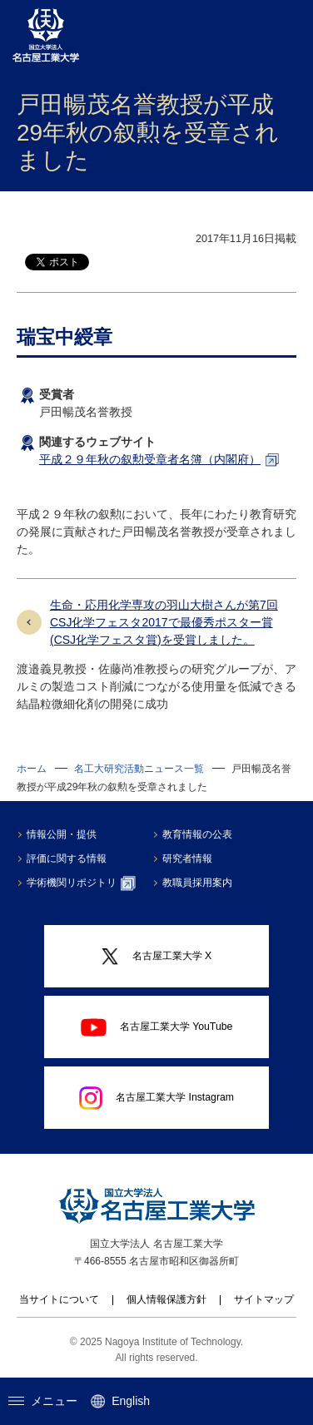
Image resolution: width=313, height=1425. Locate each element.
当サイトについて (59, 1299)
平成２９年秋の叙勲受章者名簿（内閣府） (150, 459)
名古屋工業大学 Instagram (156, 1098)
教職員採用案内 (197, 882)
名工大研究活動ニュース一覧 (139, 768)
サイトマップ (264, 1299)
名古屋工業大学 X (156, 957)
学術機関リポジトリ (81, 883)
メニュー (42, 1401)
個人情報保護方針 (166, 1299)
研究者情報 (187, 858)
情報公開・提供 (62, 834)
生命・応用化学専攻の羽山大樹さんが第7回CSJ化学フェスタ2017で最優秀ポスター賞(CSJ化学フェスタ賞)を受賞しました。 (164, 622)
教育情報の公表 (197, 834)
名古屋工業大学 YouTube (157, 1027)
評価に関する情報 (67, 858)
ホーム (32, 768)
